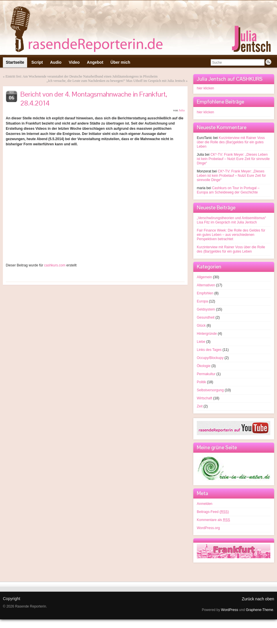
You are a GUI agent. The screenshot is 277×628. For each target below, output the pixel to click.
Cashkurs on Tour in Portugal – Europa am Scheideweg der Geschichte (228, 190)
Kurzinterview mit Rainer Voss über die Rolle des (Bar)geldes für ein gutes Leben (231, 142)
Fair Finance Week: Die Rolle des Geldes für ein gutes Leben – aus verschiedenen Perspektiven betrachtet (231, 234)
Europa (202, 301)
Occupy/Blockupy (210, 358)
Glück (201, 326)
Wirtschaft (204, 398)
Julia (182, 110)
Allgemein (204, 277)
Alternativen (206, 285)
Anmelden (204, 504)
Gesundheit (205, 317)
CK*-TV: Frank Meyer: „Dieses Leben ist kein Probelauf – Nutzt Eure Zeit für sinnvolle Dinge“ (233, 159)
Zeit (200, 406)
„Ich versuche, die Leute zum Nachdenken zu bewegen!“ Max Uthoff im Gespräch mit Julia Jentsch (115, 81)
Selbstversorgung (210, 390)
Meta (202, 493)
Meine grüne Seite (217, 447)
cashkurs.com (54, 265)
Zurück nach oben (258, 599)
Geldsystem (206, 309)
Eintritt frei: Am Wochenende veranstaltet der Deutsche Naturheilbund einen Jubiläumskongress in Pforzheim (81, 76)
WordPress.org (208, 528)
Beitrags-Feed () (213, 512)
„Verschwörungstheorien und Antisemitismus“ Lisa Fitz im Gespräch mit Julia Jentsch (231, 220)
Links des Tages (209, 350)
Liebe (201, 342)
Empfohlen (205, 293)
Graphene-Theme (259, 610)
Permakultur (206, 374)
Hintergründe (207, 334)
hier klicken (205, 88)
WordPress (229, 610)
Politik (201, 382)
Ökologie (203, 366)
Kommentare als (213, 520)
